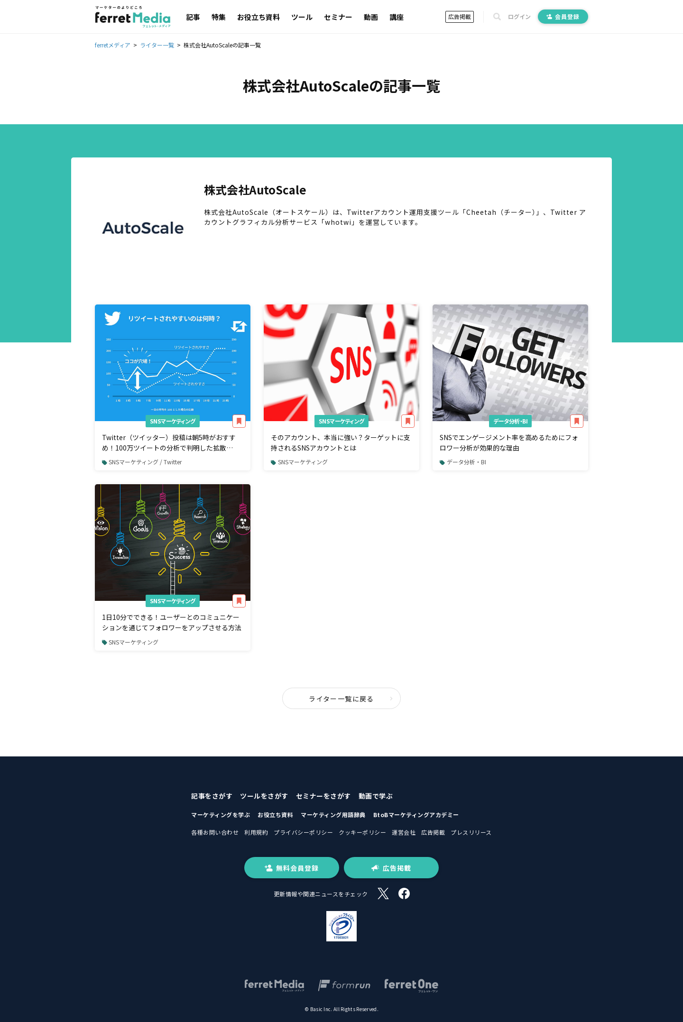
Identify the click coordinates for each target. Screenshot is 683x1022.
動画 (371, 17)
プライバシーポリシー (303, 832)
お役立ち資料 (258, 17)
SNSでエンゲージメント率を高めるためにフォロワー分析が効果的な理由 (509, 442)
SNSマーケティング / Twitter (142, 462)
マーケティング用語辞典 (333, 814)
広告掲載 (459, 16)
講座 (396, 17)
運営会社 (403, 832)
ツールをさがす (264, 796)
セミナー (338, 17)
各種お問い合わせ (215, 832)
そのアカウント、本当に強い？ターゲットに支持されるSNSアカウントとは (340, 442)
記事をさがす (211, 796)
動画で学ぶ (376, 796)
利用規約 (256, 832)
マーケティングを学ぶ (220, 814)
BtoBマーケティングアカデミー (416, 814)
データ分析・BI (510, 421)
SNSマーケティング (172, 421)
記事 (193, 17)
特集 (219, 17)
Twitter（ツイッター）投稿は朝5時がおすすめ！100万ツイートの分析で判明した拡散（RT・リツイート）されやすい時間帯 (169, 443)
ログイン (519, 16)
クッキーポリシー (362, 832)
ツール (302, 17)
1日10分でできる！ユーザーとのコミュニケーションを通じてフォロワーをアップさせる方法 (171, 622)
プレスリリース (471, 832)
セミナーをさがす (323, 796)
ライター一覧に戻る (351, 698)
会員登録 (563, 16)
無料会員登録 (292, 868)
